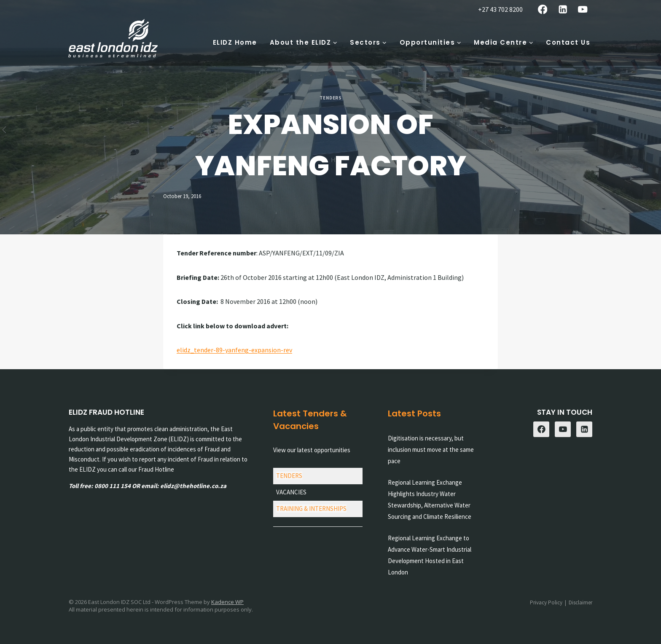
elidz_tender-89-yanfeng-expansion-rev (234, 350)
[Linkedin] (562, 9)
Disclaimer (580, 602)
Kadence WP (227, 602)
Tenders (331, 98)
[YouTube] (582, 9)
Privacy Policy (546, 602)
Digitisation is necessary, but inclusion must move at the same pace (431, 449)
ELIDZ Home (235, 42)
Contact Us (568, 42)
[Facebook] (542, 9)
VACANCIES (291, 492)
